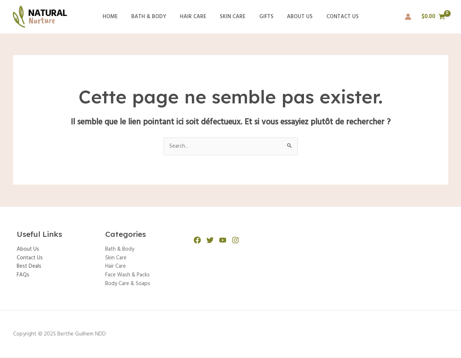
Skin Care (233, 16)
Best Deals (29, 267)
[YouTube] (222, 240)
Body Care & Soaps (128, 284)
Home (118, 16)
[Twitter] (210, 240)
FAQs (23, 275)
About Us (294, 16)
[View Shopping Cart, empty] (433, 16)
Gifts (263, 16)
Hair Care (195, 16)
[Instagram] (235, 240)
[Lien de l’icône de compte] (408, 16)
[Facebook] (197, 240)
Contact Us (334, 16)
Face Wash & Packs (127, 275)
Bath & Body (154, 16)
